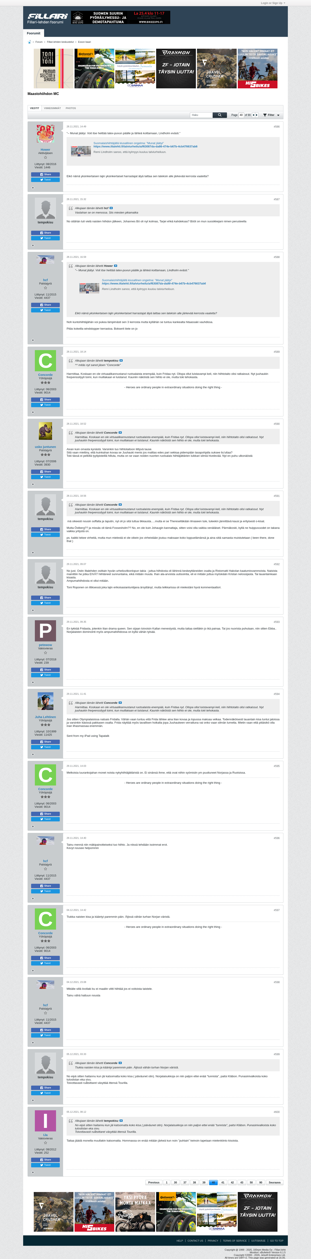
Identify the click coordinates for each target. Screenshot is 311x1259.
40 (213, 1182)
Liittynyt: (40, 164)
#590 (277, 423)
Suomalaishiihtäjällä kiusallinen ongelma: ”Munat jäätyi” (129, 143)
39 (203, 1182)
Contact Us (195, 1240)
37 (185, 1182)
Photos (71, 108)
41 (222, 1182)
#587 (277, 199)
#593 (277, 622)
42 (232, 1182)
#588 (277, 257)
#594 (277, 694)
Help (180, 1240)
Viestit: (39, 167)
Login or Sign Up (273, 3)
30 (175, 1182)
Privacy (213, 1240)
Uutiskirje (258, 1240)
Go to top (276, 1240)
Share (45, 174)
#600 (277, 1112)
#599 (277, 1054)
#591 (277, 496)
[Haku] (208, 115)
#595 (277, 766)
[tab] (35, 108)
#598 (277, 982)
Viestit (34, 108)
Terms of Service (235, 1240)
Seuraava (275, 1182)
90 (260, 1182)
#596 (277, 838)
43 (241, 1182)
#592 (277, 564)
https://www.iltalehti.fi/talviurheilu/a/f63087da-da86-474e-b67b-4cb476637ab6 (145, 146)
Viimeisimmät (52, 108)
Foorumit (33, 33)
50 (251, 1182)
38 (194, 1182)
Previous (153, 1182)
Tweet (45, 179)
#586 (277, 126)
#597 (277, 910)
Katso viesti (111, 208)
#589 (277, 351)
